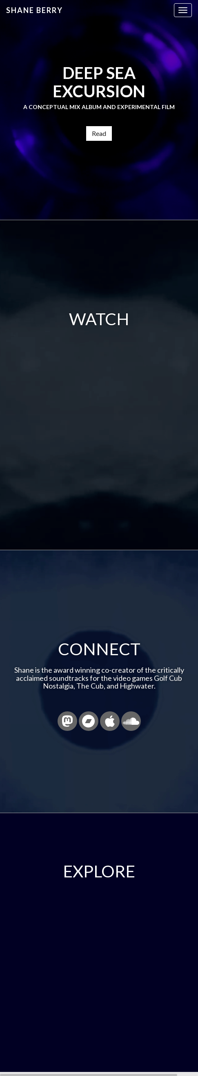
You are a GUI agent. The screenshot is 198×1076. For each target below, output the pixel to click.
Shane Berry (34, 10)
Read (99, 133)
